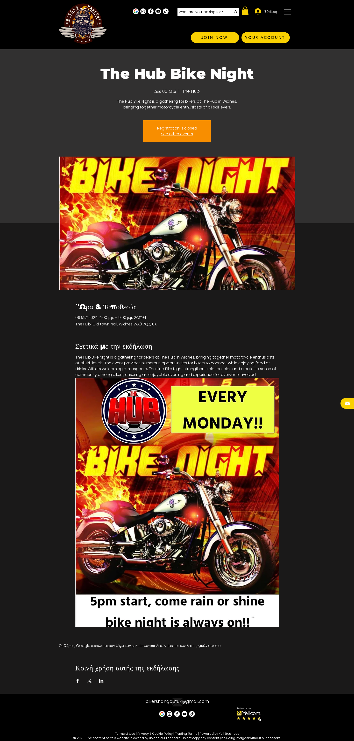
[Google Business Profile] (136, 11)
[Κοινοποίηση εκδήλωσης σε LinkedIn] (101, 681)
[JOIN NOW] (215, 37)
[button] (245, 11)
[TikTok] (166, 11)
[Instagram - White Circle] (143, 11)
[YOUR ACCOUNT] (265, 37)
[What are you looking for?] (201, 12)
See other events (177, 134)
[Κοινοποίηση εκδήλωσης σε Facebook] (77, 681)
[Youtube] (158, 11)
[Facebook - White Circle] (151, 11)
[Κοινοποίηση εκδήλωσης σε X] (89, 681)
